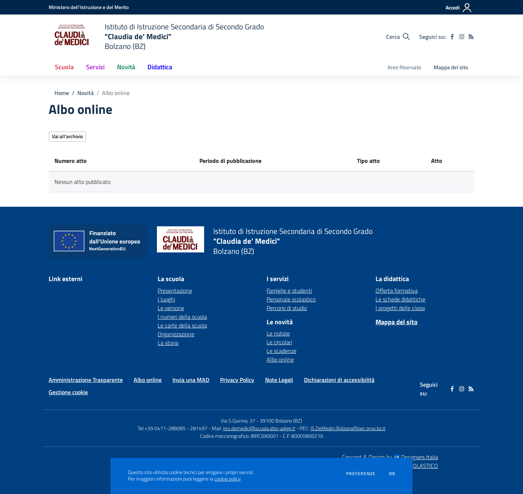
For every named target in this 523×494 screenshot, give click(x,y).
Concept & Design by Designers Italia (390, 457)
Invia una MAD (191, 379)
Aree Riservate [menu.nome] (404, 67)
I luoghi (166, 299)
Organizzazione (176, 334)
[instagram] (461, 36)
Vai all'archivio (67, 136)
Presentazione (175, 290)
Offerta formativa (397, 290)
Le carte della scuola (182, 325)
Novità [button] (126, 67)
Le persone (171, 308)
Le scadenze (281, 350)
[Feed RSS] (471, 36)
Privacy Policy (237, 379)
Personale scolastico (291, 299)
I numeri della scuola (182, 316)
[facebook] (452, 36)
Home (61, 92)
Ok (392, 474)
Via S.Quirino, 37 (238, 420)
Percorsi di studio (287, 308)
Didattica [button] (159, 67)
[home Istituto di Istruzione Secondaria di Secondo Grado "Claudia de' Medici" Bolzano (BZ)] (156, 36)
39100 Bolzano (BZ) (281, 420)
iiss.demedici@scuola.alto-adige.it (259, 428)
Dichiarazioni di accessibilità (339, 379)
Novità (85, 92)
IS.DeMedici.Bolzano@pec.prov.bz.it (348, 428)
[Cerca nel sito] (398, 36)
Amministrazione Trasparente (86, 379)
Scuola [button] (64, 67)
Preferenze (361, 474)
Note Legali (279, 379)
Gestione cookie (68, 392)
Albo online (116, 92)
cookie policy (227, 479)
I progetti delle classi (400, 308)
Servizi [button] (95, 67)
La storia (168, 342)
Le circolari (279, 342)
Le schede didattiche (400, 299)
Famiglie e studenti (289, 290)
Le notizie (278, 333)
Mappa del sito (451, 67)
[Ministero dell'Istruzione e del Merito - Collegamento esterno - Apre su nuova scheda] (89, 7)
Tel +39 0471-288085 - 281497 (172, 428)
